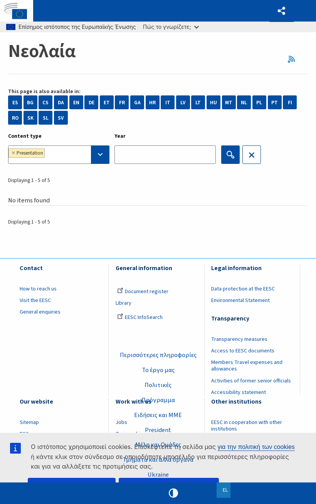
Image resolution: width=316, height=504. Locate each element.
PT (274, 102)
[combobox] (58, 154)
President (158, 429)
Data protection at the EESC (243, 289)
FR (122, 102)
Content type (25, 136)
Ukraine (158, 474)
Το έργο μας (158, 370)
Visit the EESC (35, 300)
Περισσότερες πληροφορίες (158, 355)
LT (198, 102)
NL (244, 102)
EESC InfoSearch (140, 317)
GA (137, 102)
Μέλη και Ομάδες (158, 444)
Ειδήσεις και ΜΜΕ (158, 414)
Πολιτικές (158, 385)
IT (167, 102)
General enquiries (40, 312)
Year (120, 136)
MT (228, 102)
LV (182, 102)
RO (15, 118)
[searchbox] (68, 154)
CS (45, 102)
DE (91, 102)
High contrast (173, 493)
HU (213, 102)
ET (107, 102)
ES (15, 102)
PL (259, 102)
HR (152, 102)
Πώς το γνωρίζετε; (171, 26)
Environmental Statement (240, 300)
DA (61, 102)
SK (30, 118)
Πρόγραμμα (158, 399)
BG (30, 102)
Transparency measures (239, 339)
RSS (293, 59)
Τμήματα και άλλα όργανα (158, 459)
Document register (142, 291)
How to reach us (38, 289)
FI (290, 102)
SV (61, 118)
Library (123, 303)
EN (76, 102)
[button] (281, 11)
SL (46, 118)
